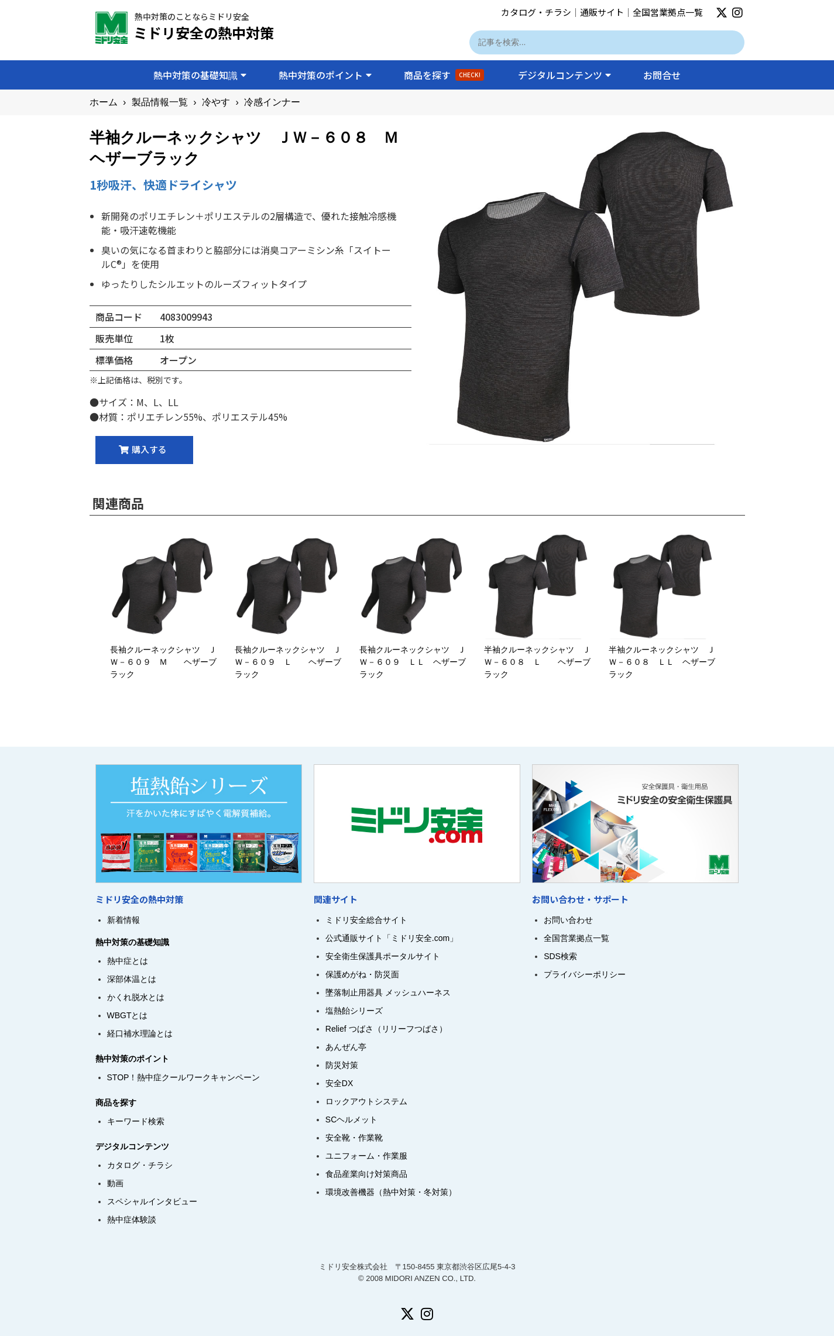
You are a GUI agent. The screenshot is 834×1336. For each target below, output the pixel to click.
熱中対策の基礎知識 (199, 75)
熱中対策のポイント (325, 75)
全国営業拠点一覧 (668, 12)
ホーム (104, 102)
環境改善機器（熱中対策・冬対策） (391, 1189)
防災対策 (341, 1062)
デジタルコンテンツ (564, 75)
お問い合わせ (568, 917)
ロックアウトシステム (366, 1099)
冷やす (216, 102)
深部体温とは (131, 976)
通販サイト (602, 12)
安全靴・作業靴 (354, 1135)
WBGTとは (127, 1013)
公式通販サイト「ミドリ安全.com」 (391, 935)
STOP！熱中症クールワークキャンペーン (183, 1075)
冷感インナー (272, 102)
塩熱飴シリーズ (354, 1008)
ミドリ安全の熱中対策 (203, 32)
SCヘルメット (351, 1117)
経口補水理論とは (140, 1031)
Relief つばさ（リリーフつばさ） (386, 1026)
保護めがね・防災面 (362, 972)
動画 (115, 1181)
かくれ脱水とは (135, 995)
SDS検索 (560, 954)
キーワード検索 (135, 1119)
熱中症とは (127, 958)
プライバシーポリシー (585, 972)
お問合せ (662, 75)
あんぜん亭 (345, 1044)
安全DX (339, 1081)
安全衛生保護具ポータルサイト (382, 954)
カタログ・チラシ (536, 12)
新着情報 (123, 917)
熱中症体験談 (131, 1217)
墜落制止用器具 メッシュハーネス (388, 990)
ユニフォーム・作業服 (366, 1153)
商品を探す (444, 75)
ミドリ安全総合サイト (366, 917)
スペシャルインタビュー (152, 1199)
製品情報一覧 (160, 102)
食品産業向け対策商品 (366, 1171)
